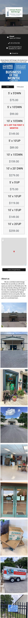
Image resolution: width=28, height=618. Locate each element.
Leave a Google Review (14, 269)
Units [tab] (7, 86)
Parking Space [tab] (20, 86)
